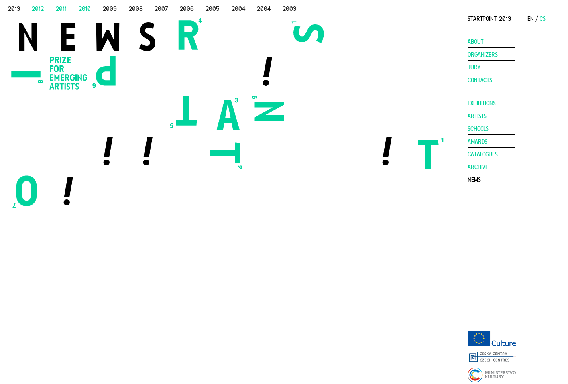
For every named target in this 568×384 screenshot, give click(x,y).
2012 (38, 8)
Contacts (480, 80)
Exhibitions (482, 103)
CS (543, 18)
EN (530, 18)
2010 (85, 8)
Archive (478, 167)
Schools (478, 128)
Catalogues (483, 154)
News (474, 179)
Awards (477, 141)
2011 (61, 8)
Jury (474, 67)
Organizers (483, 54)
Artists (477, 116)
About (475, 41)
